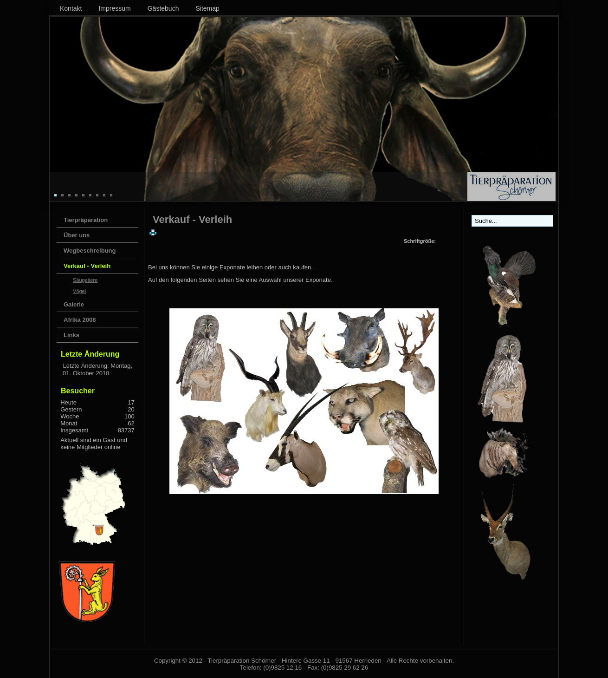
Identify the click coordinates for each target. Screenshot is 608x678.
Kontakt (71, 8)
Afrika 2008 (80, 319)
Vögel (79, 291)
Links (71, 335)
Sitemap (207, 8)
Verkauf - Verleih (87, 265)
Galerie (74, 304)
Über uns (77, 235)
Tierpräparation (86, 219)
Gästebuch (163, 8)
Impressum (114, 8)
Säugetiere (85, 280)
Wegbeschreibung (90, 250)
